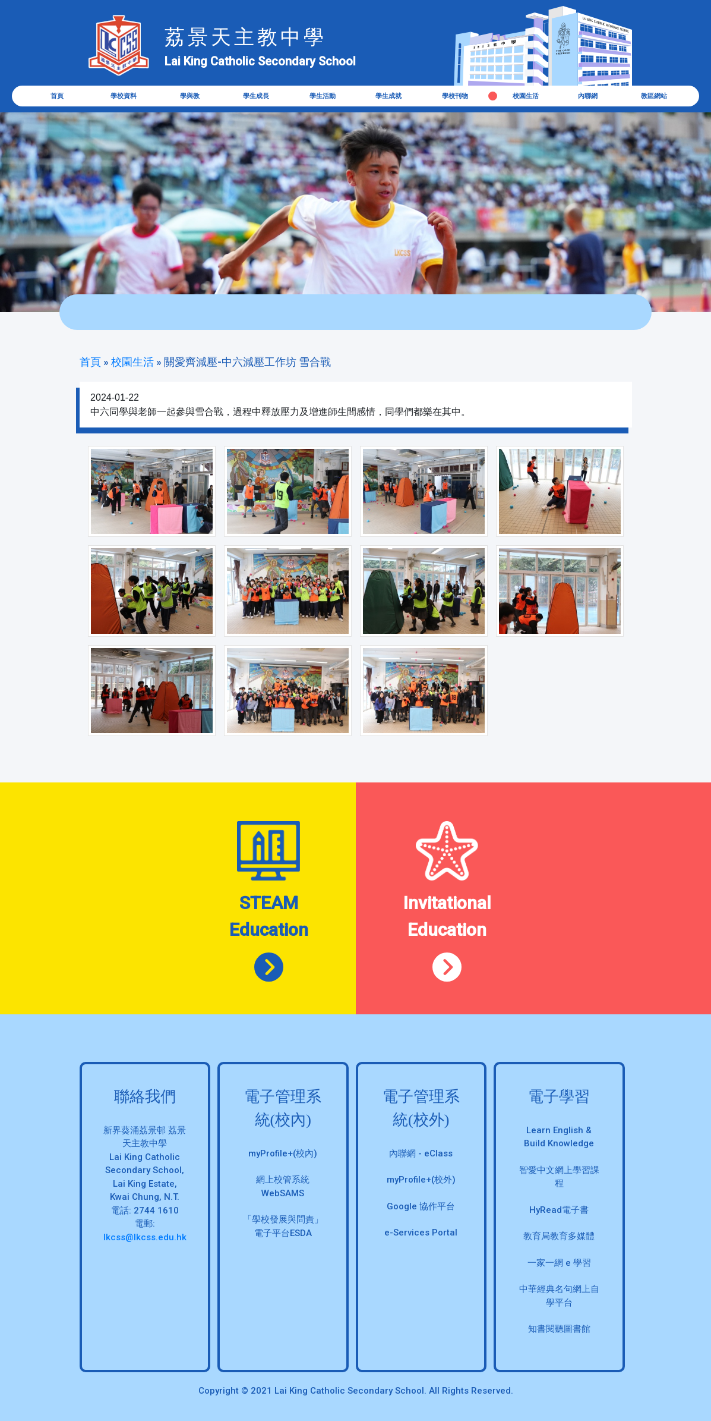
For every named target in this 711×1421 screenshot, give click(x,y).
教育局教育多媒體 (559, 1236)
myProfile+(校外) (421, 1179)
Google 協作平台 (421, 1206)
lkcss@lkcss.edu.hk (145, 1237)
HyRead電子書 (559, 1210)
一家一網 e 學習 (559, 1262)
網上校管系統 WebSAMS (282, 1186)
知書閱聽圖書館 (559, 1328)
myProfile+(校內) (282, 1153)
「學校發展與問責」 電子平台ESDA (283, 1226)
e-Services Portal (420, 1232)
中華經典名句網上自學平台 (559, 1296)
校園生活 (526, 96)
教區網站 (654, 96)
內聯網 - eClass (421, 1153)
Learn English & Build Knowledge (559, 1137)
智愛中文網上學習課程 (559, 1177)
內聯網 (588, 96)
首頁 (57, 96)
